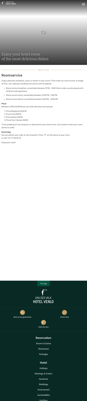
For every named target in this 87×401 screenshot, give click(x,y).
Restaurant (43, 348)
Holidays (43, 368)
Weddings (43, 384)
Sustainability (43, 395)
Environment (44, 389)
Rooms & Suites (43, 343)
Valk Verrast (43, 324)
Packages (43, 354)
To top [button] (43, 283)
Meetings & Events (43, 373)
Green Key (64, 314)
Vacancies (43, 378)
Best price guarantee (22, 314)
